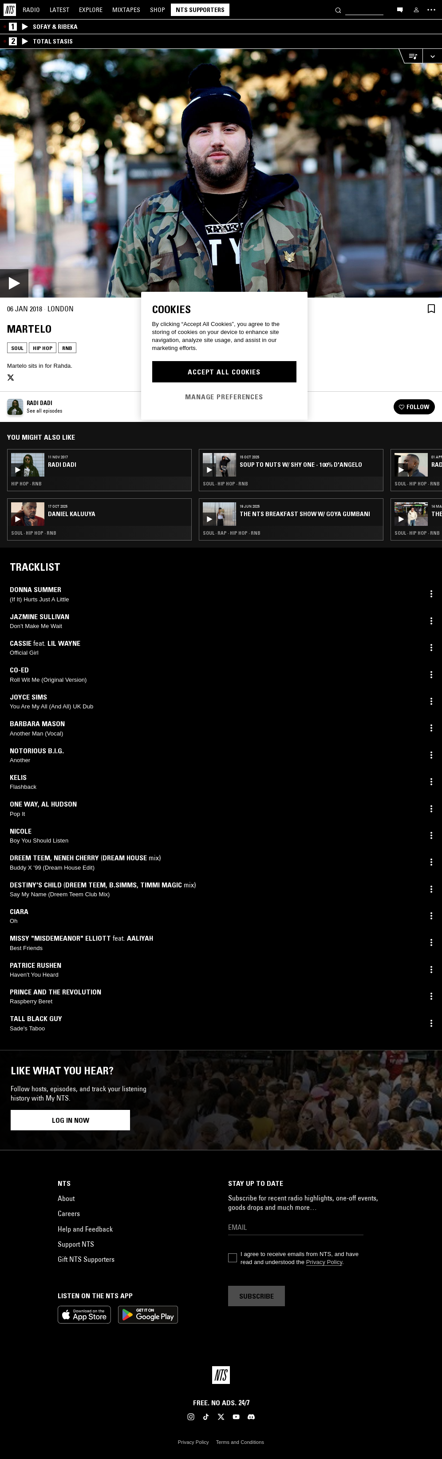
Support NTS (76, 1244)
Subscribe (256, 1296)
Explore (91, 10)
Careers (69, 1213)
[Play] (221, 173)
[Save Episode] (431, 308)
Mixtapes (126, 10)
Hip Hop (42, 348)
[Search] (338, 9)
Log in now (70, 1120)
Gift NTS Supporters (86, 1259)
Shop (157, 10)
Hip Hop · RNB (26, 484)
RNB (67, 348)
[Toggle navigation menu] (431, 10)
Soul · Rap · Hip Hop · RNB (231, 533)
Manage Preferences (224, 396)
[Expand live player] (432, 56)
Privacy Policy (324, 1262)
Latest (59, 10)
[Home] (10, 10)
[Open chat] (400, 9)
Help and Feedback (85, 1228)
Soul (17, 348)
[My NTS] (416, 10)
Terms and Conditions (240, 1442)
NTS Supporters (200, 10)
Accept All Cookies (224, 371)
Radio (31, 10)
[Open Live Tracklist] (410, 56)
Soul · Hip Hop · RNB (33, 533)
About (66, 1198)
